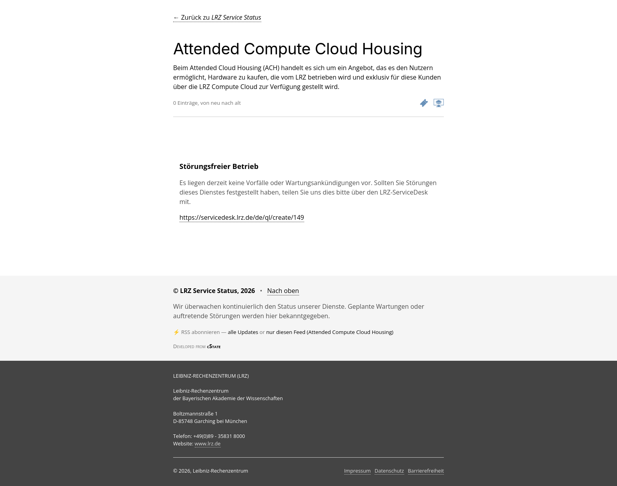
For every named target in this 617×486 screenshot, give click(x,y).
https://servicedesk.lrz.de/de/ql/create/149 (241, 217)
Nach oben (283, 290)
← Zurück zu (217, 17)
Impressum (357, 470)
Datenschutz (389, 470)
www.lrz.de (208, 443)
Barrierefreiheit (426, 470)
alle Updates (243, 332)
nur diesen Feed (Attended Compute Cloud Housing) (329, 332)
